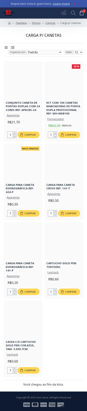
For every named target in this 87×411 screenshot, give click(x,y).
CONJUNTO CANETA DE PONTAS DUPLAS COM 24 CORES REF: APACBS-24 (23, 106)
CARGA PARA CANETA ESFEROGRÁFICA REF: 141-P (20, 266)
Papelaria (21, 23)
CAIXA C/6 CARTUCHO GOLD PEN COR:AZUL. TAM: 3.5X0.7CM (21, 345)
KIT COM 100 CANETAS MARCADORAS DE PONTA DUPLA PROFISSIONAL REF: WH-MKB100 (63, 108)
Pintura (36, 23)
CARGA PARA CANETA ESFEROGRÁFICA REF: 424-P (20, 188)
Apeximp (13, 115)
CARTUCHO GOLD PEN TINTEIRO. (61, 265)
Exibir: (69, 52)
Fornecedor (55, 119)
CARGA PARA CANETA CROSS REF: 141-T (60, 186)
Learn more (61, 3)
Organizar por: (18, 52)
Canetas (50, 23)
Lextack (53, 272)
